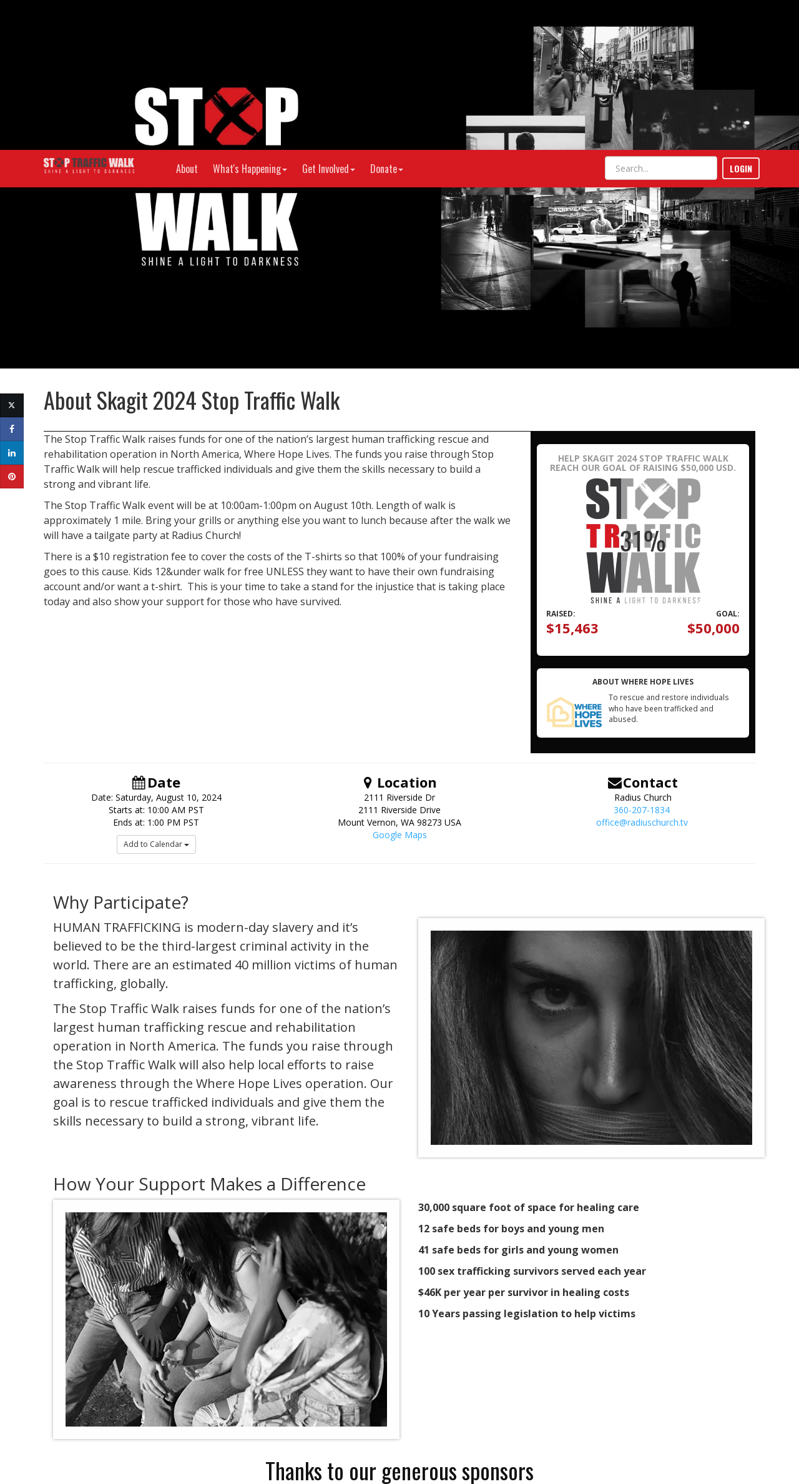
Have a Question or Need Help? (156, 1410)
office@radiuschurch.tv (642, 672)
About (187, 18)
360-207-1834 (642, 660)
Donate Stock (156, 1423)
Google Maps (400, 685)
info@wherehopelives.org (156, 1398)
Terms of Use (618, 1408)
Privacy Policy (669, 1408)
